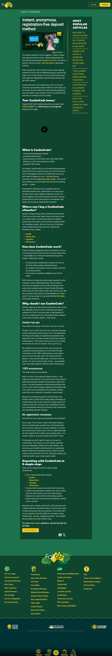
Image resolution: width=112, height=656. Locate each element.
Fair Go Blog (9, 595)
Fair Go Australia (11, 602)
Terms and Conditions (92, 578)
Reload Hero (31, 237)
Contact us (88, 589)
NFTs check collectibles (66, 606)
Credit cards (62, 584)
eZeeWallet (61, 588)
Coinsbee (29, 239)
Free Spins (35, 585)
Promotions (35, 574)
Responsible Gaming (92, 582)
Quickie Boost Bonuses (40, 592)
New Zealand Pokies (39, 599)
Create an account (12, 577)
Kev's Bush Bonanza (39, 578)
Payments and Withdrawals (68, 574)
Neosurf (60, 581)
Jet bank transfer (64, 591)
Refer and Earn (10, 588)
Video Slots (35, 603)
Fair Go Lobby (10, 574)
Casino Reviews (11, 591)
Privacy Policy (89, 585)
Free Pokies (35, 614)
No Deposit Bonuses (39, 589)
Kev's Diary (9, 584)
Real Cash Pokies (38, 610)
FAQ (85, 574)
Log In (93, 5)
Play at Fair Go (30, 530)
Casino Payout (36, 607)
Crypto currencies (64, 577)
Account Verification (13, 581)
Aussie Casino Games (39, 596)
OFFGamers (30, 242)
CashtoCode (62, 595)
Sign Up (105, 5)
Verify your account (65, 599)
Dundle (28, 234)
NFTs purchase (63, 602)
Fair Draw (35, 582)
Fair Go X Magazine (12, 599)
